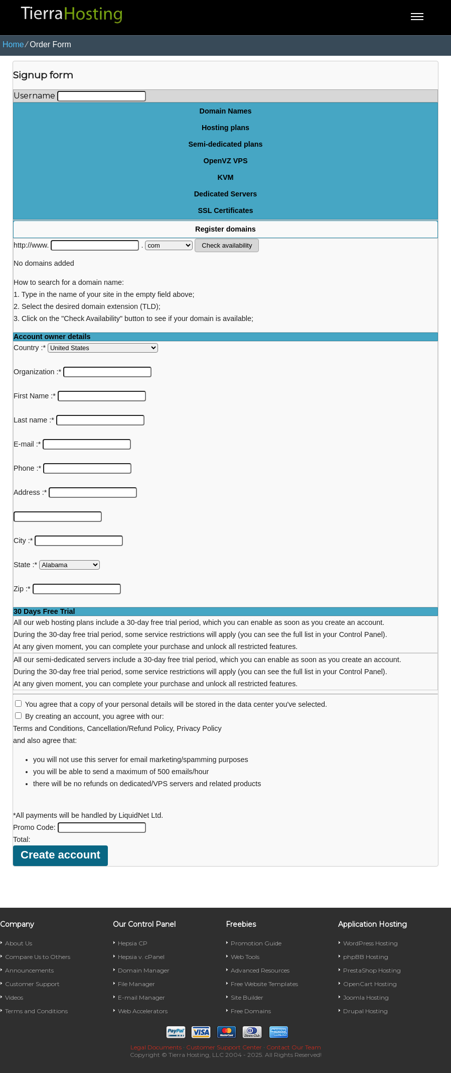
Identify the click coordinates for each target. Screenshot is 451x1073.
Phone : (72, 468)
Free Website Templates (264, 984)
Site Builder (247, 997)
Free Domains (251, 1011)
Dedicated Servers (225, 194)
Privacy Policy (199, 728)
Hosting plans (225, 128)
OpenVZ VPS (226, 161)
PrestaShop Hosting (372, 970)
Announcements (29, 970)
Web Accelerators (143, 1011)
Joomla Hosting (366, 997)
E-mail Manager (141, 997)
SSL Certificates (225, 210)
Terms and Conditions (48, 728)
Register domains (225, 229)
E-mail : (72, 444)
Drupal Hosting (365, 1011)
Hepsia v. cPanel (141, 956)
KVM (226, 177)
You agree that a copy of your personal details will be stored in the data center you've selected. (176, 704)
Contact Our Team (293, 1047)
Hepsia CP (132, 943)
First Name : (80, 396)
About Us (18, 943)
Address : (75, 492)
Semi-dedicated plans (226, 144)
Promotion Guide (256, 943)
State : (57, 565)
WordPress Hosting (370, 943)
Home (13, 44)
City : (68, 540)
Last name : (79, 420)
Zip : (67, 589)
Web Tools (245, 956)
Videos (14, 997)
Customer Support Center (224, 1047)
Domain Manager (144, 970)
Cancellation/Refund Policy (130, 728)
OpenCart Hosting (370, 984)
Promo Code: (79, 827)
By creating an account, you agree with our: (94, 716)
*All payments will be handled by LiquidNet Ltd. (88, 815)
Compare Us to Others (37, 956)
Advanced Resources (260, 970)
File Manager (136, 984)
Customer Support (32, 984)
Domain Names (226, 111)
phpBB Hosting (365, 956)
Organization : (83, 372)
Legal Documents (156, 1047)
